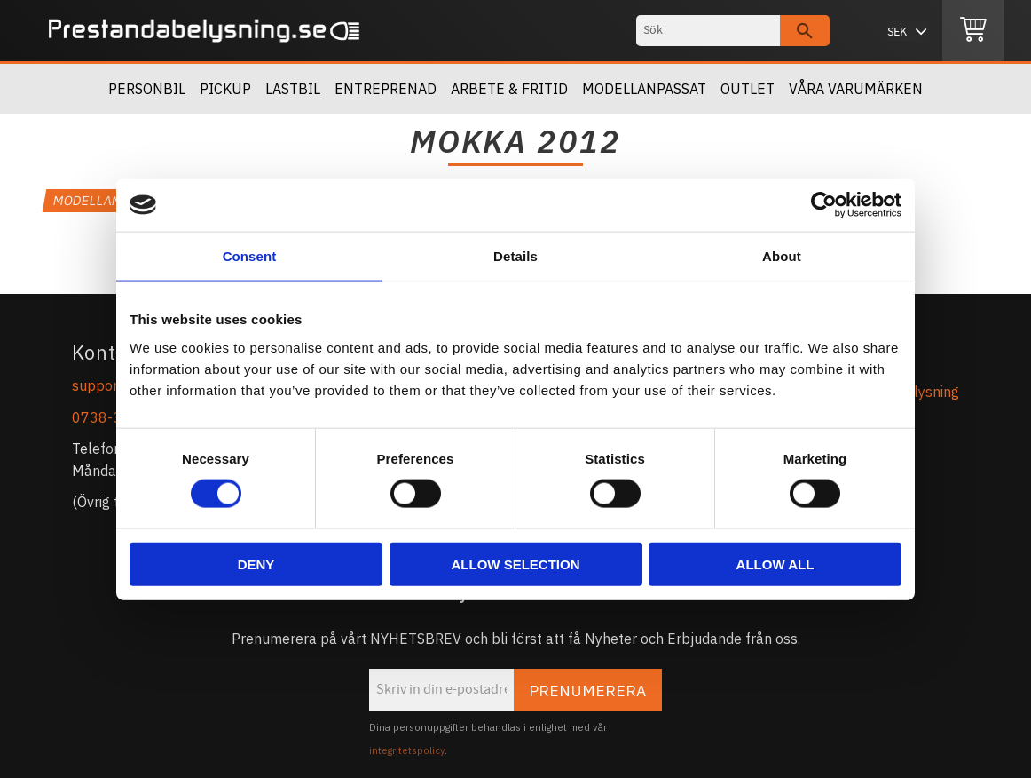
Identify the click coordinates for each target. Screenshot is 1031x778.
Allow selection (516, 563)
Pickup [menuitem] (225, 89)
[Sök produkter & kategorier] (708, 30)
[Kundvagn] (973, 31)
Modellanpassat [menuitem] (644, 89)
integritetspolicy (407, 750)
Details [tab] (515, 256)
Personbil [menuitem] (146, 89)
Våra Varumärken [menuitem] (856, 89)
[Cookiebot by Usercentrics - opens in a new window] (823, 205)
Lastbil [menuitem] (292, 89)
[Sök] (805, 30)
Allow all (775, 563)
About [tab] (781, 256)
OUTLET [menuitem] (747, 89)
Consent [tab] (250, 256)
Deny (256, 563)
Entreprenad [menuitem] (385, 89)
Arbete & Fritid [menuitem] (509, 89)
